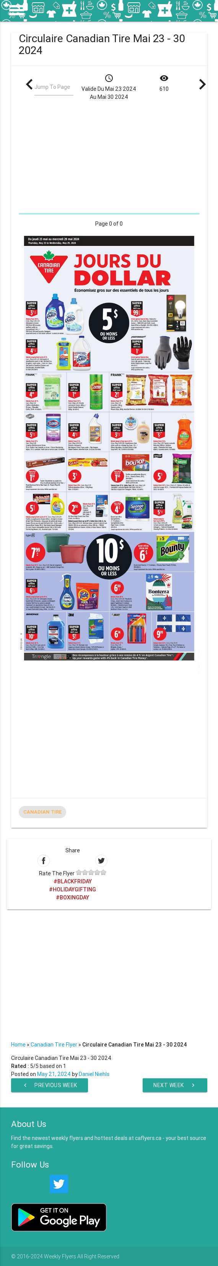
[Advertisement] (109, 156)
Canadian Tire (42, 812)
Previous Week (49, 1085)
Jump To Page (52, 87)
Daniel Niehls (94, 1074)
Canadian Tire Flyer (54, 1044)
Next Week (175, 1085)
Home (18, 1044)
